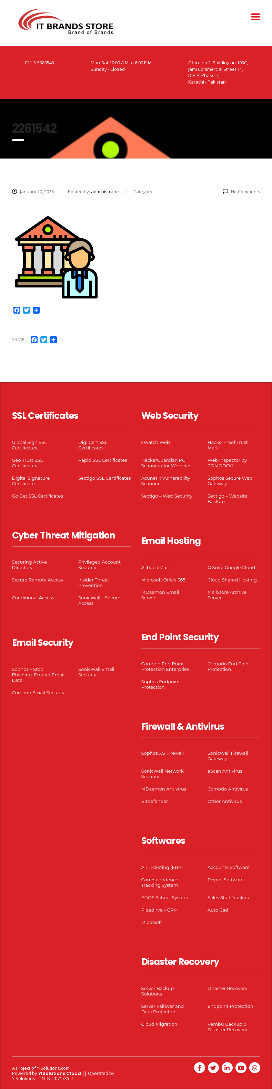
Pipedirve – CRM (159, 910)
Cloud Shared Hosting (232, 579)
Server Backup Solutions (157, 991)
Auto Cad (218, 910)
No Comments (241, 191)
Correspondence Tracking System (160, 882)
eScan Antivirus (225, 771)
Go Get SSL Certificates (37, 496)
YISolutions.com (53, 1068)
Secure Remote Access (37, 579)
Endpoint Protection (230, 1006)
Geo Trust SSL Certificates (27, 462)
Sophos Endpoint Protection (160, 684)
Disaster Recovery (227, 988)
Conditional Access (33, 597)
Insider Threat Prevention (93, 582)
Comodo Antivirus (228, 789)
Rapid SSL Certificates (102, 460)
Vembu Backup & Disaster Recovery (227, 1026)
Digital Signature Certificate (31, 480)
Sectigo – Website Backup (227, 498)
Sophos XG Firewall (162, 753)
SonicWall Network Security (162, 773)
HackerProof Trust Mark (228, 444)
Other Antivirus (225, 801)
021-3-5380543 (39, 62)
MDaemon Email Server (160, 594)
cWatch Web (155, 442)
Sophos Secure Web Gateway (230, 480)
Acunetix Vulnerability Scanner (165, 480)
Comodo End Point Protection (229, 666)
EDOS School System (165, 897)
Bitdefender (154, 801)
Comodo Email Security (38, 692)
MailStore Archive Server (227, 594)
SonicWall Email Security (96, 671)
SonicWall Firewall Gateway (228, 755)
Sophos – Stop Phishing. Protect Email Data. (38, 674)
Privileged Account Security (99, 564)
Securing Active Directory (29, 564)
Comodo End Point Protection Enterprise (165, 666)
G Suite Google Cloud (231, 567)
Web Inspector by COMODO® (227, 462)
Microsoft (151, 922)
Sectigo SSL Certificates (104, 478)
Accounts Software (229, 867)
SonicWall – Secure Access (99, 600)
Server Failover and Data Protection (162, 1008)
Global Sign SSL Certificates (29, 444)
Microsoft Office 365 (163, 579)
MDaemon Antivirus (164, 789)
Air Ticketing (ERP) (162, 867)
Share (18, 339)
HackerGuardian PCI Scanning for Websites (166, 462)
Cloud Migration (159, 1024)
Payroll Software (226, 879)
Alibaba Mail (155, 567)
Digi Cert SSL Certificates (93, 444)
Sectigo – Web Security (166, 496)
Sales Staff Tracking (229, 897)
